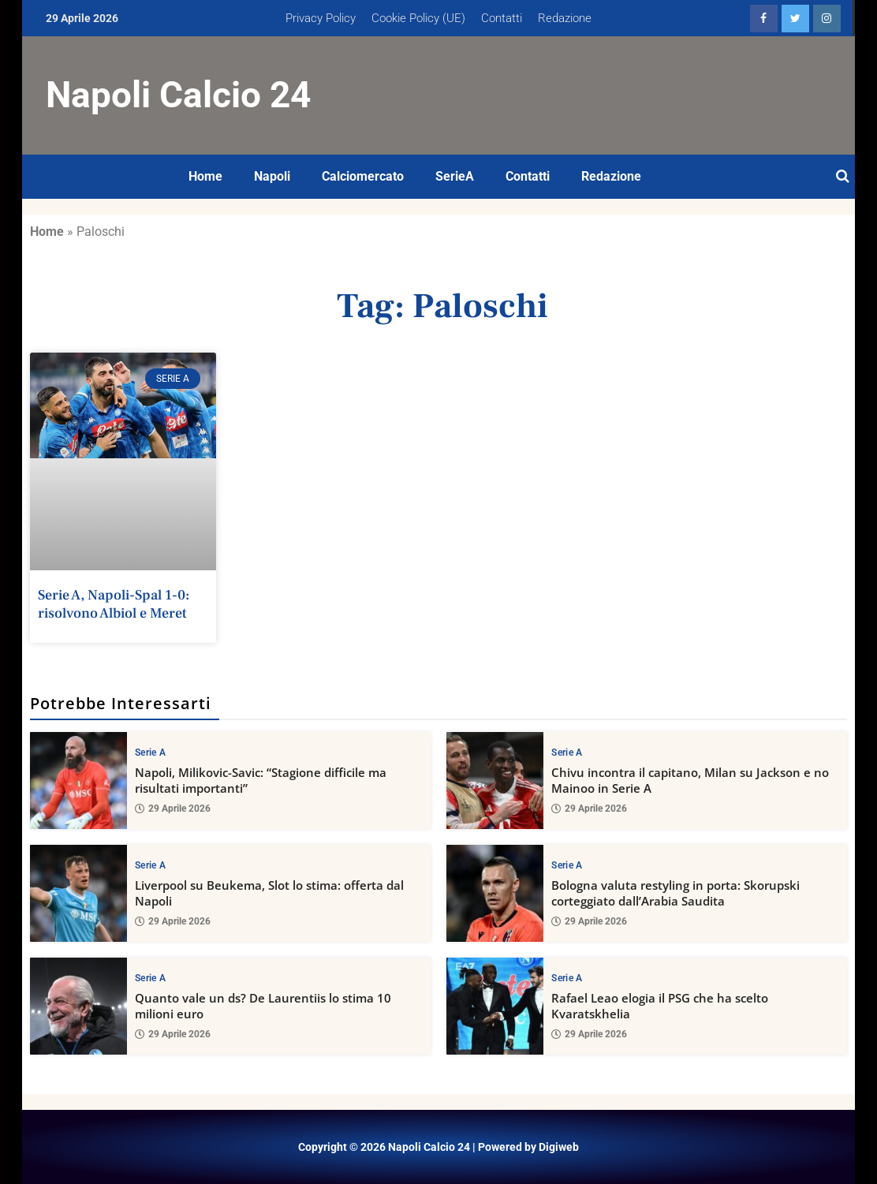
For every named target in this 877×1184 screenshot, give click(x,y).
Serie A (150, 751)
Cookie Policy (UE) (418, 18)
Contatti (501, 18)
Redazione (565, 18)
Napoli (272, 176)
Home (205, 176)
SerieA (454, 176)
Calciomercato (363, 176)
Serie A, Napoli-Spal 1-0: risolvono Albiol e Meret (113, 604)
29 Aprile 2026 (173, 808)
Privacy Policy (320, 18)
